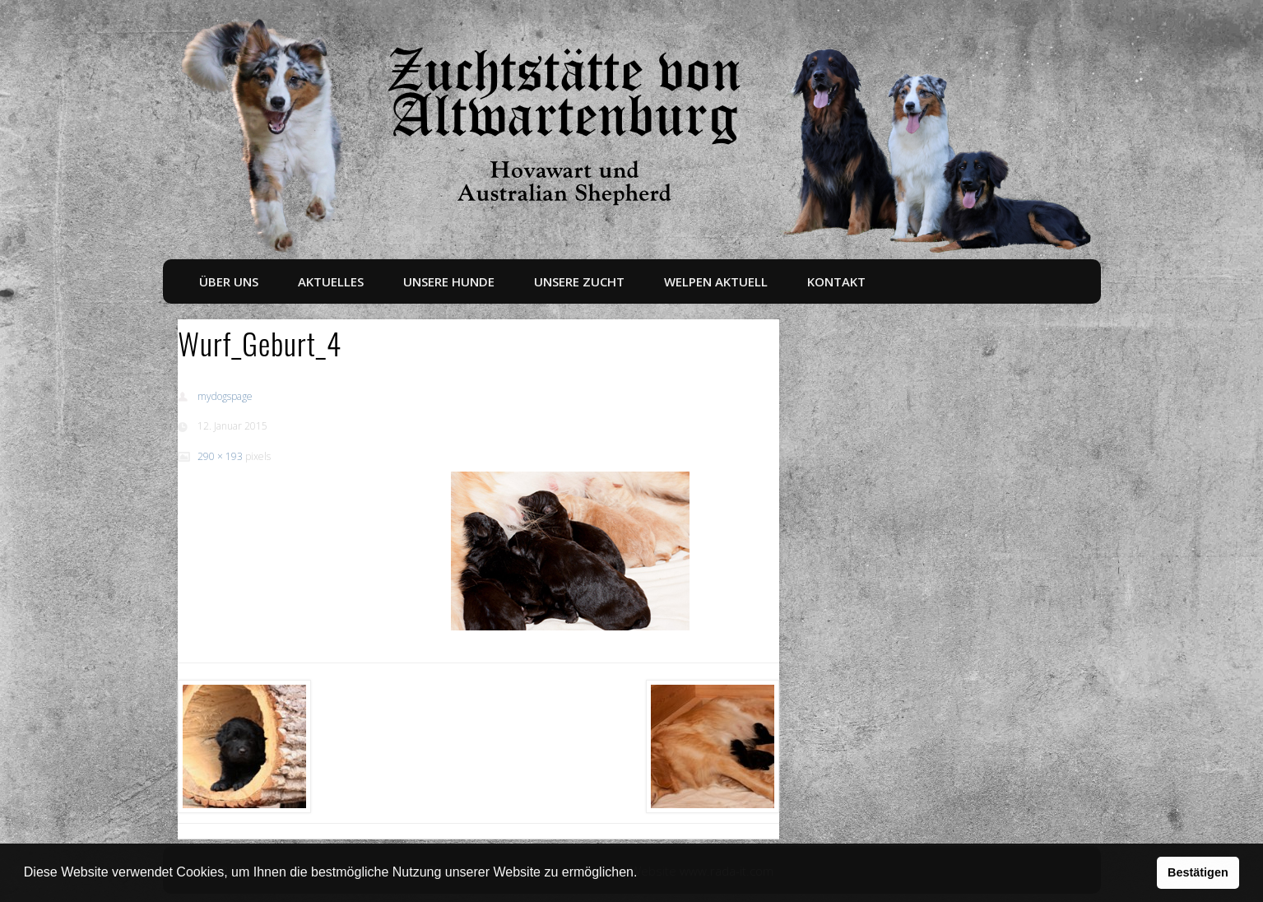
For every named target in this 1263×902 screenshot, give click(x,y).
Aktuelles (331, 281)
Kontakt (836, 281)
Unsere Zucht (579, 281)
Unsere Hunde (449, 281)
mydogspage (225, 396)
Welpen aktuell (716, 281)
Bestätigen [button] (1198, 872)
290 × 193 (220, 456)
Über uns (228, 281)
